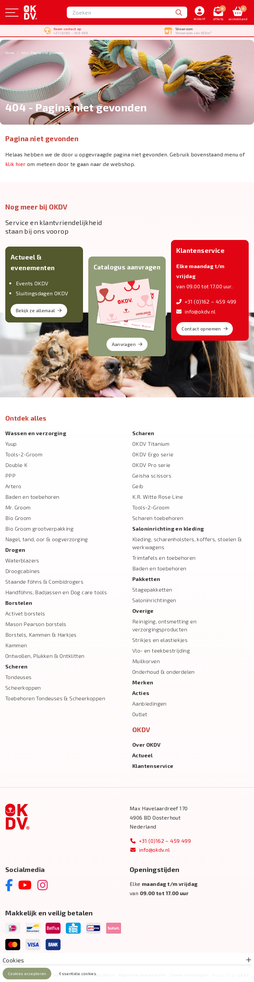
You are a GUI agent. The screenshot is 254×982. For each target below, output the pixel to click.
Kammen (16, 644)
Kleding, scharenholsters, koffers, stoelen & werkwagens (187, 542)
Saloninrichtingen (154, 599)
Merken (142, 681)
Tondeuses (18, 676)
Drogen (15, 549)
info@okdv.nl (195, 311)
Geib (138, 485)
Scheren (16, 666)
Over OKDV (146, 744)
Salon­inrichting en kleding (168, 528)
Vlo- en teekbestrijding (161, 650)
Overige (143, 610)
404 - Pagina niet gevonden (42, 52)
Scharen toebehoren (157, 517)
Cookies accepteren (27, 973)
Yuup (11, 443)
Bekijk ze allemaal (39, 309)
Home (9, 52)
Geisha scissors (151, 475)
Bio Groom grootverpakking (39, 528)
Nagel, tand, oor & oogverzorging (46, 538)
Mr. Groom (18, 506)
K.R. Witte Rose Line (157, 496)
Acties (140, 692)
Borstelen (18, 602)
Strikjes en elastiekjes (160, 639)
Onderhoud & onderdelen (163, 671)
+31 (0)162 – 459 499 (206, 301)
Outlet (139, 713)
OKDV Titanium (150, 443)
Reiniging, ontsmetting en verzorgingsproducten (164, 624)
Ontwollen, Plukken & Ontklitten (44, 655)
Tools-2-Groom (23, 453)
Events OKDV (32, 282)
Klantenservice (153, 765)
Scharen (143, 432)
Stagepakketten (152, 589)
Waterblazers (22, 559)
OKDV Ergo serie (152, 453)
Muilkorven (146, 660)
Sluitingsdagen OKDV (42, 292)
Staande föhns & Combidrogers (44, 581)
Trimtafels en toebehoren (164, 557)
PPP (10, 475)
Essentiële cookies (77, 973)
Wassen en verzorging (35, 432)
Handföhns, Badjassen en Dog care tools (56, 591)
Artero (13, 485)
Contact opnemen (205, 328)
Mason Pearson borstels (35, 623)
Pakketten (146, 578)
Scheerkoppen (23, 687)
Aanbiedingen (149, 703)
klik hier (15, 163)
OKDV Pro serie (151, 464)
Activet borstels (25, 612)
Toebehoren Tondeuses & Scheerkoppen (55, 697)
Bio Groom (18, 517)
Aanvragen (127, 343)
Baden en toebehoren (32, 496)
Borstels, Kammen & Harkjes (40, 634)
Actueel (142, 754)
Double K (16, 464)
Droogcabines (22, 570)
